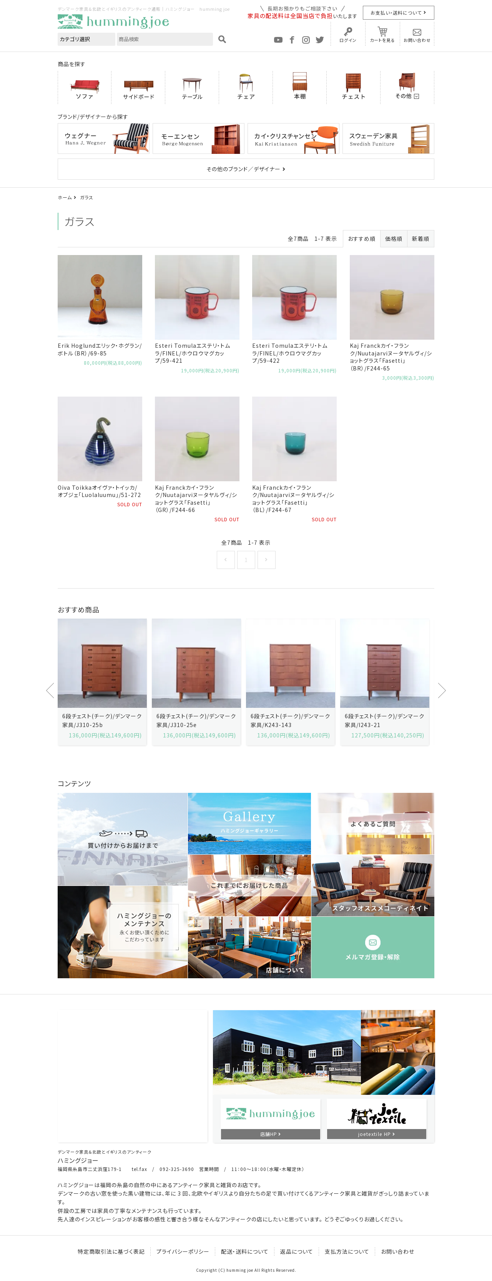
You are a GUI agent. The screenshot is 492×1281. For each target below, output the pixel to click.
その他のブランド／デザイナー (243, 169)
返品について (296, 1251)
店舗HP (268, 1134)
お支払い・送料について (396, 12)
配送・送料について (245, 1251)
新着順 (420, 238)
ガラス (86, 197)
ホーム (65, 197)
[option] (102, 682)
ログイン (348, 40)
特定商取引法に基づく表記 (111, 1251)
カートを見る (382, 40)
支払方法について (347, 1251)
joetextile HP (374, 1134)
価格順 (393, 238)
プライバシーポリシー (182, 1251)
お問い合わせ (417, 40)
